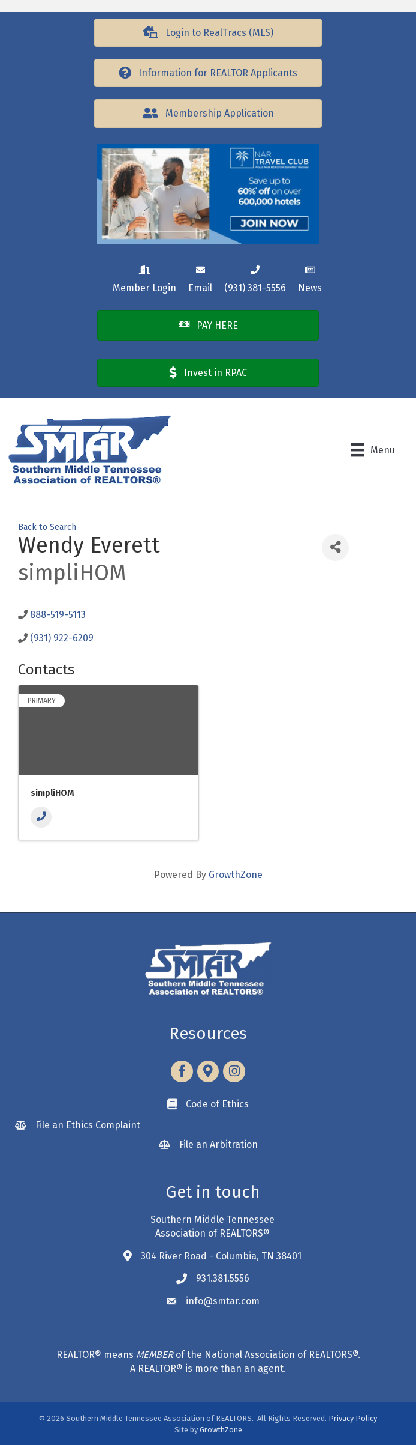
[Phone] (41, 817)
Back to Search (47, 527)
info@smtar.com (223, 1301)
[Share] (335, 547)
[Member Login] (144, 277)
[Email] (200, 277)
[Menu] (373, 449)
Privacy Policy (352, 1418)
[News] (310, 277)
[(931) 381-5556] (255, 277)
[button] (208, 33)
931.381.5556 (222, 1278)
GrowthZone (236, 874)
